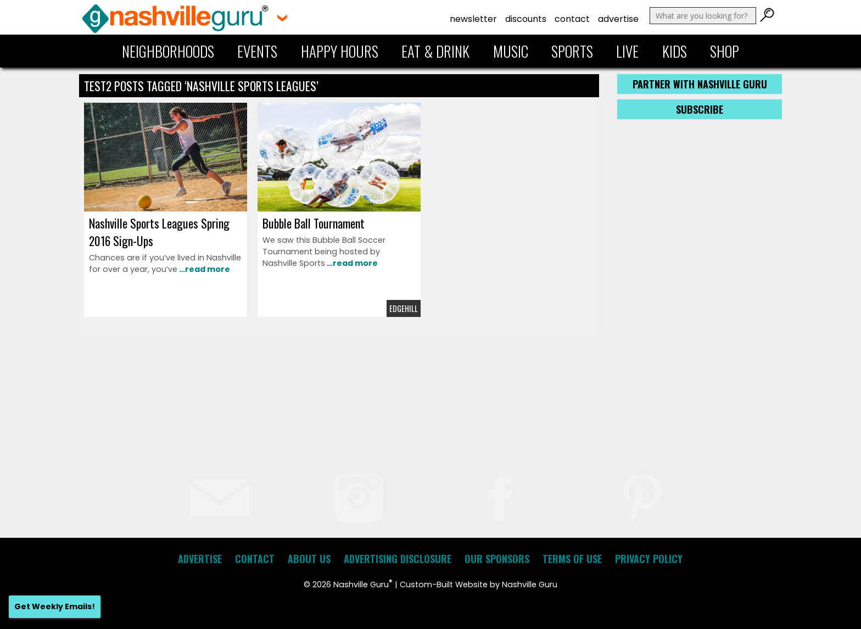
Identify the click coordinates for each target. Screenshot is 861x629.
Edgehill (403, 308)
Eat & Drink (435, 51)
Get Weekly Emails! (54, 606)
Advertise (618, 19)
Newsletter (473, 19)
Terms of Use (572, 559)
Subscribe (699, 109)
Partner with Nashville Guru (700, 84)
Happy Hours (339, 51)
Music (510, 51)
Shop (724, 51)
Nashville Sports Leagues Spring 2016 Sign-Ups (159, 231)
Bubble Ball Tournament (313, 223)
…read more (203, 269)
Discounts (525, 19)
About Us (309, 559)
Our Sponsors (497, 559)
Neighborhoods (168, 51)
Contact (572, 19)
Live (627, 51)
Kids (674, 51)
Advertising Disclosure (397, 559)
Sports (572, 51)
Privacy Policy (649, 559)
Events (257, 51)
